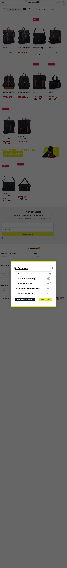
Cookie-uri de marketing (26, 279)
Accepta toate (47, 299)
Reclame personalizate (25, 293)
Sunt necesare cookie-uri (26, 274)
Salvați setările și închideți (23, 299)
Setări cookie (20, 268)
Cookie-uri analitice (24, 283)
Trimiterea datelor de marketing (29, 288)
